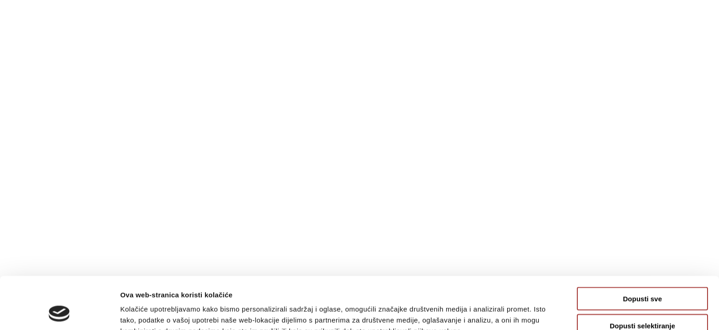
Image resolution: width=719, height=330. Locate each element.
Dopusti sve (642, 249)
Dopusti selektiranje (642, 276)
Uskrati (642, 303)
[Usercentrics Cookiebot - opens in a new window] (59, 312)
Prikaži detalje (475, 312)
